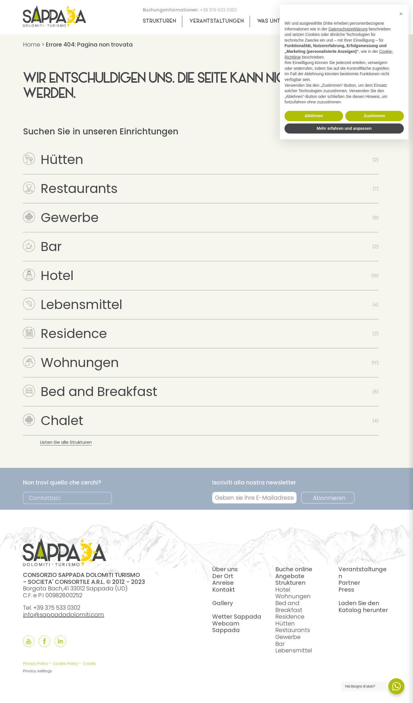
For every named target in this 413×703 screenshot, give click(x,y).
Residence (65, 334)
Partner (349, 583)
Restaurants (70, 188)
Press (346, 590)
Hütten (53, 159)
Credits (89, 663)
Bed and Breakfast (90, 392)
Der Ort (222, 576)
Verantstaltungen (217, 21)
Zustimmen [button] (374, 115)
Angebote (289, 576)
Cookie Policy (65, 663)
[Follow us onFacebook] (44, 641)
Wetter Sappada (236, 617)
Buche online (293, 569)
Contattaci (44, 498)
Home (31, 44)
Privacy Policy (35, 663)
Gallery (222, 603)
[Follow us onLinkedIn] (60, 641)
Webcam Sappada (226, 626)
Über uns (225, 569)
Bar (42, 246)
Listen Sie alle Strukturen (66, 442)
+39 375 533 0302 (218, 10)
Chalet (53, 421)
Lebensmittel (72, 305)
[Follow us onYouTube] (28, 641)
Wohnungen (71, 363)
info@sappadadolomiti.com (63, 615)
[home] (54, 25)
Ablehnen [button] (314, 115)
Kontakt (223, 590)
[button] (401, 13)
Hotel (48, 275)
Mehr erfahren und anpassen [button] (344, 128)
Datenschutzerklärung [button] (347, 29)
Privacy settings (37, 671)
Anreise (223, 583)
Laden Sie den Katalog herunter (363, 606)
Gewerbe (61, 217)
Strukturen (159, 21)
